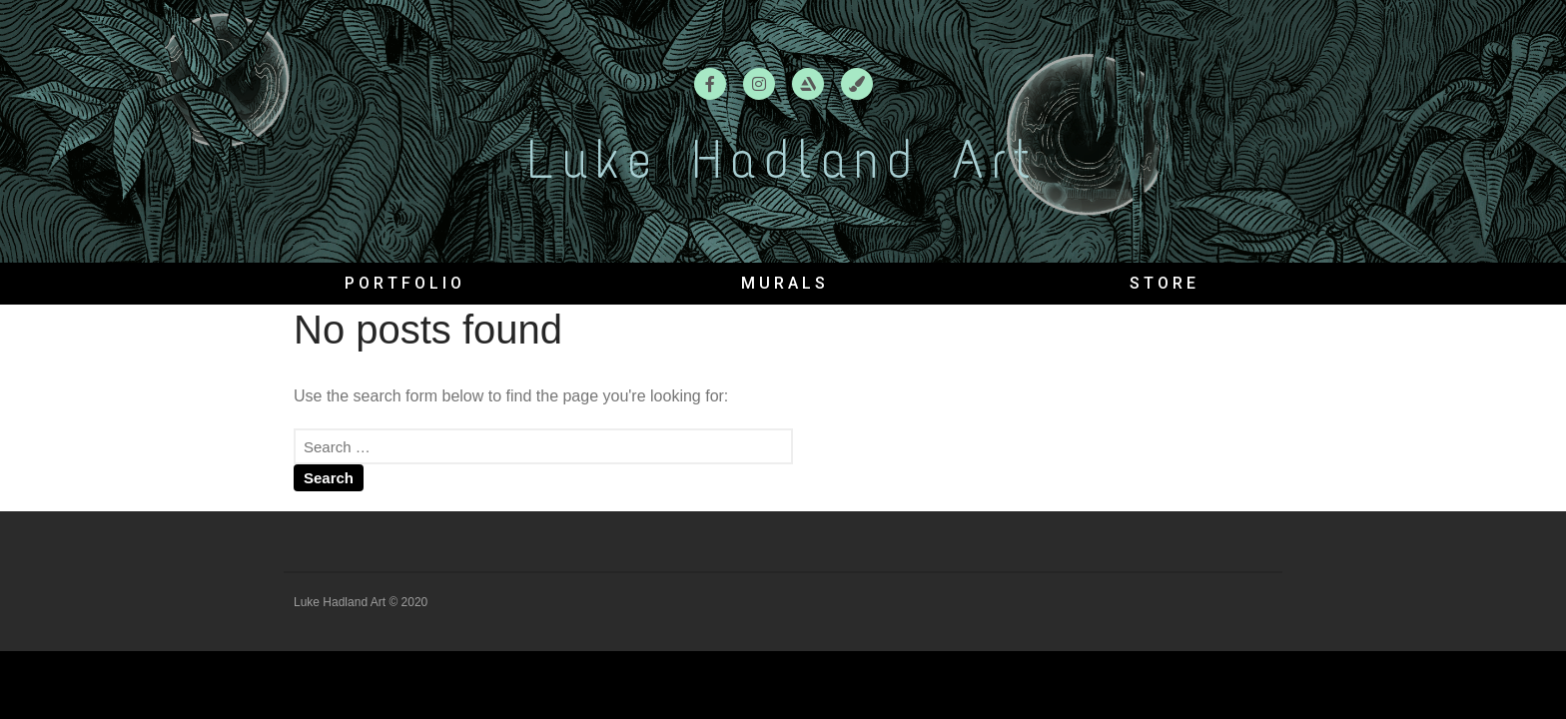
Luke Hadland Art (783, 160)
